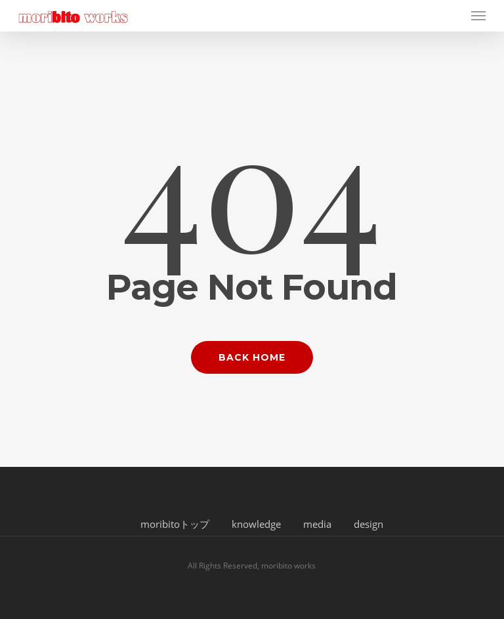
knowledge (256, 523)
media (317, 523)
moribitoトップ (174, 523)
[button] (478, 15)
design (368, 523)
